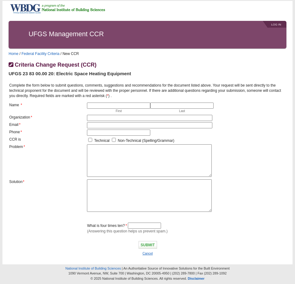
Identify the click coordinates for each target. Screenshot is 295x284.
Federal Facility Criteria (40, 54)
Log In (276, 24)
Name (14, 105)
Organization (19, 117)
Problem (16, 147)
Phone (14, 132)
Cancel (148, 253)
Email (13, 125)
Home (13, 54)
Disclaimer (196, 278)
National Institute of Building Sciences (93, 268)
